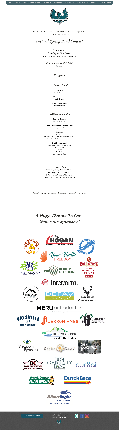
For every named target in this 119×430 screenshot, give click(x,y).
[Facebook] (82, 416)
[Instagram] (87, 416)
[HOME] (10, 2)
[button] (18, 2)
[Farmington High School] (32, 416)
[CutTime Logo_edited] (76, 416)
